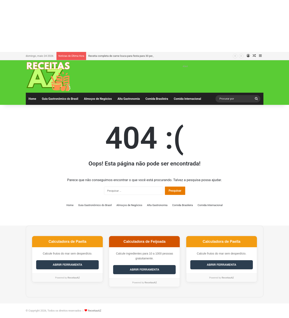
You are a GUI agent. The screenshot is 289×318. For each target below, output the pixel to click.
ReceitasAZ (94, 310)
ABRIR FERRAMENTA (67, 264)
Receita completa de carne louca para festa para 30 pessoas (123, 55)
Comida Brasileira (156, 98)
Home (32, 98)
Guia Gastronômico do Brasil (60, 98)
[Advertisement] (144, 25)
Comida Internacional (187, 98)
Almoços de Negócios (98, 98)
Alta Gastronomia (129, 98)
